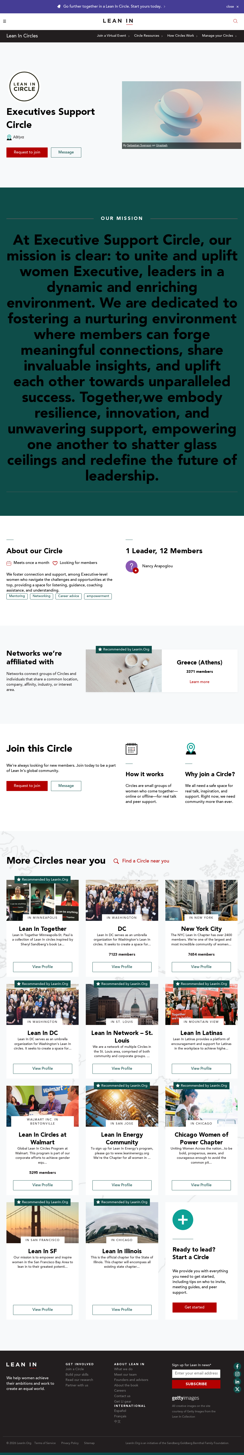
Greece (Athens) (199, 663)
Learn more (206, 682)
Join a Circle (75, 1369)
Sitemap (89, 1443)
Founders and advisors (131, 1380)
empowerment (98, 596)
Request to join (27, 152)
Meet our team (125, 1375)
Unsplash (162, 145)
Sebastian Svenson (139, 145)
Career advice (68, 596)
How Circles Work (182, 36)
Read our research (79, 1380)
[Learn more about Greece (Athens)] (124, 670)
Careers (120, 1391)
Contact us (122, 1396)
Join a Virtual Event (113, 36)
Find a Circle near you (141, 861)
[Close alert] (232, 6)
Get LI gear (122, 1402)
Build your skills (77, 1375)
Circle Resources (148, 36)
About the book (126, 1385)
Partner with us (77, 1385)
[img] (42, 900)
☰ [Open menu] (4, 22)
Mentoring (17, 596)
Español (120, 1411)
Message (66, 152)
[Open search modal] (235, 21)
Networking (42, 596)
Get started (194, 1307)
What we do (123, 1369)
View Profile (42, 967)
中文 (117, 1422)
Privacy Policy (70, 1443)
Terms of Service (45, 1443)
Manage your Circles (219, 36)
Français (120, 1416)
